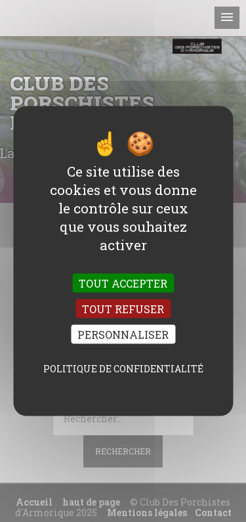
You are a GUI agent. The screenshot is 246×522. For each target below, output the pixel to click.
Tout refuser (123, 309)
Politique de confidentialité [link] (123, 368)
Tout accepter (123, 283)
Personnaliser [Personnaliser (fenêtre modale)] (123, 334)
